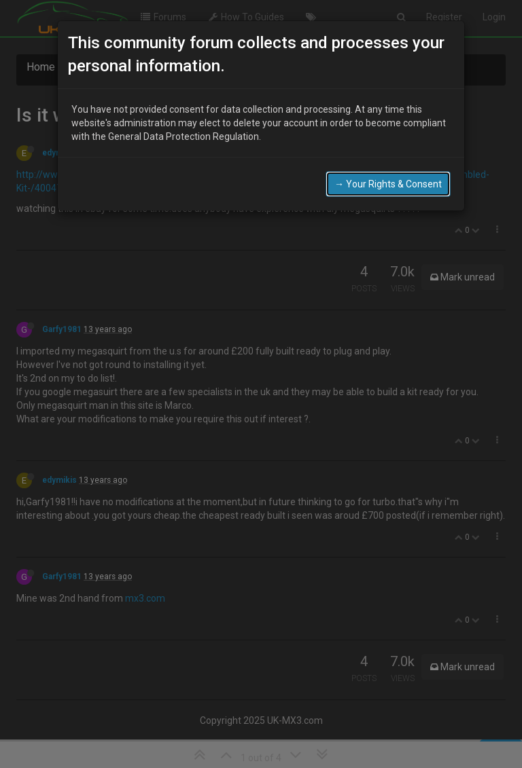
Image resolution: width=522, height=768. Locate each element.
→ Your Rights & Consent (388, 184)
